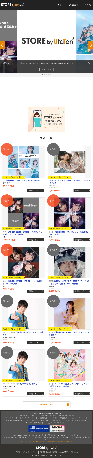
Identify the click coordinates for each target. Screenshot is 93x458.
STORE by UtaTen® (12, 4)
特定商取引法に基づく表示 (48, 452)
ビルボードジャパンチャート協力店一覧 (59, 441)
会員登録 (74, 5)
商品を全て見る (46, 405)
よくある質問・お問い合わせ (68, 452)
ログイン (88, 5)
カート (62, 5)
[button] (42, 74)
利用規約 (18, 452)
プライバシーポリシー (30, 452)
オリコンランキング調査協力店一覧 (32, 441)
